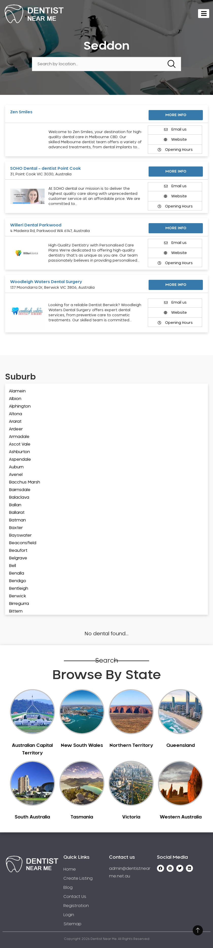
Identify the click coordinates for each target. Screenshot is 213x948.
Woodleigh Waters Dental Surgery (46, 282)
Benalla (16, 573)
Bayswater (20, 535)
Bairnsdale (19, 490)
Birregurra (19, 604)
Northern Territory (131, 745)
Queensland (180, 745)
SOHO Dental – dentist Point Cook (45, 168)
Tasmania (81, 817)
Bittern (16, 611)
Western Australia (181, 817)
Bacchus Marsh (24, 482)
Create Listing (78, 878)
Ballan (15, 505)
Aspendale (20, 459)
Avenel (16, 475)
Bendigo (17, 581)
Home (69, 869)
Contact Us (74, 897)
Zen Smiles (21, 112)
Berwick (17, 596)
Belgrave (18, 558)
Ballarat (17, 513)
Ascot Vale (19, 444)
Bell (12, 566)
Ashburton (19, 452)
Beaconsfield (22, 543)
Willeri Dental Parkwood (35, 225)
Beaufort (18, 551)
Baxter (16, 528)
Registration (76, 906)
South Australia (32, 817)
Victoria (131, 817)
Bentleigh (18, 588)
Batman (17, 520)
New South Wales (82, 745)
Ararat (15, 421)
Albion (15, 399)
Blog (68, 888)
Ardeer (16, 429)
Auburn (16, 467)
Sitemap (72, 924)
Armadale (19, 437)
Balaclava (19, 497)
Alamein (17, 391)
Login (68, 915)
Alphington (20, 406)
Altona (15, 414)
